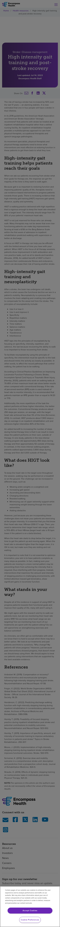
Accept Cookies (30, 910)
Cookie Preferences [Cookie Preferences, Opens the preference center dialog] (30, 919)
